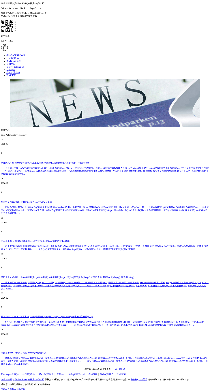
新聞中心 (10, 64)
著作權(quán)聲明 (139, 379)
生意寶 (111, 379)
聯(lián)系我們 (13, 72)
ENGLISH (11, 75)
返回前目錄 (120, 369)
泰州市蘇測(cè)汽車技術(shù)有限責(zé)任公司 (22, 379)
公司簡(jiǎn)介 (13, 58)
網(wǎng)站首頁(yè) (15, 55)
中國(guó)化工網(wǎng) (97, 379)
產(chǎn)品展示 (13, 61)
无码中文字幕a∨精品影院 (13, 389)
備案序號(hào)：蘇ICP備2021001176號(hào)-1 (169, 379)
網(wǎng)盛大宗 (122, 379)
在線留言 (10, 70)
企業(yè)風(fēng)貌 (15, 67)
